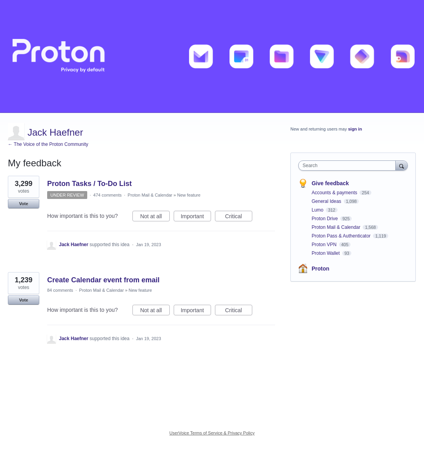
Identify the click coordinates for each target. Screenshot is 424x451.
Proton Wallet (326, 253)
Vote (23, 203)
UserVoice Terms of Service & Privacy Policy (212, 433)
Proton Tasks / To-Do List (89, 184)
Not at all (155, 217)
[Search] (401, 165)
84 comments (60, 290)
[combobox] (348, 165)
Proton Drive (325, 218)
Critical (238, 217)
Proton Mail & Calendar (150, 195)
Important (196, 217)
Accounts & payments (335, 192)
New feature (188, 195)
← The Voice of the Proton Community (48, 144)
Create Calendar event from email (103, 280)
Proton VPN (325, 244)
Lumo (318, 210)
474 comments (107, 195)
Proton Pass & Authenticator (342, 236)
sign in (355, 129)
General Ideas (327, 201)
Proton (320, 268)
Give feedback (330, 183)
